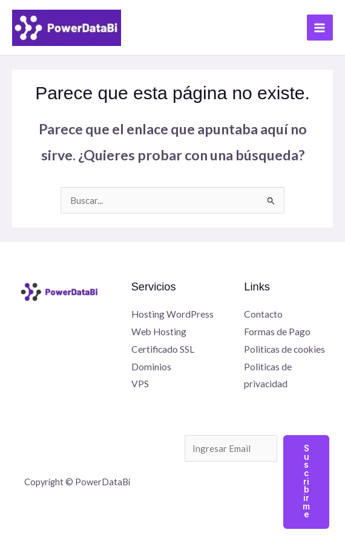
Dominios (151, 366)
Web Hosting (158, 331)
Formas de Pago (277, 331)
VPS (140, 383)
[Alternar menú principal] (320, 28)
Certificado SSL (162, 349)
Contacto (263, 314)
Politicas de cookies (284, 349)
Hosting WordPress (172, 314)
